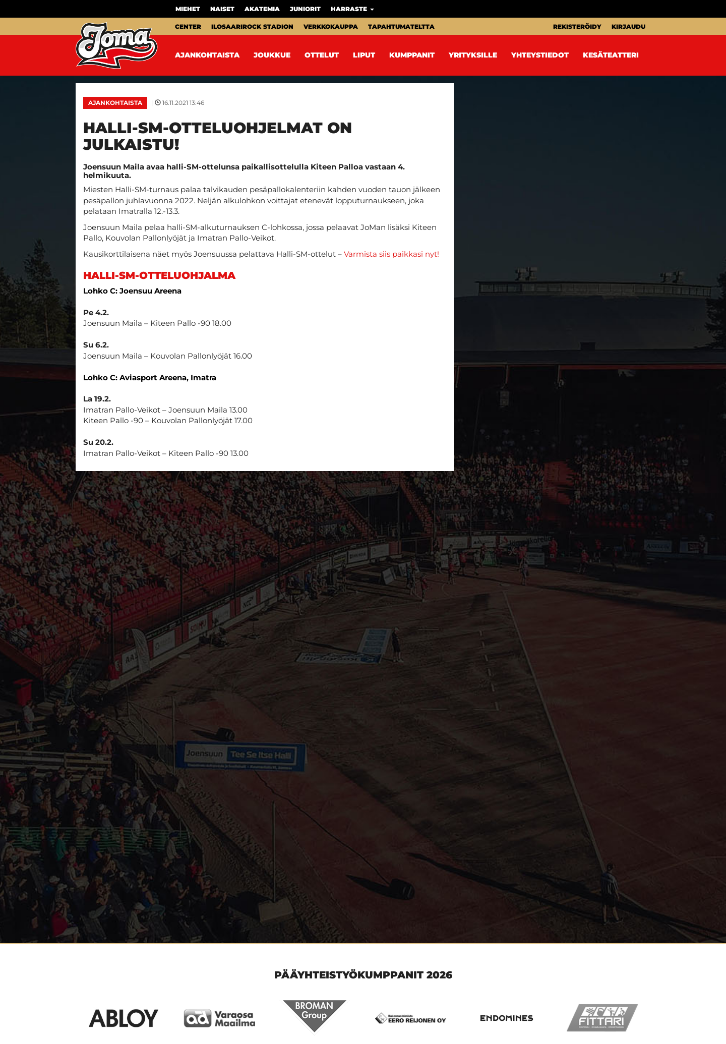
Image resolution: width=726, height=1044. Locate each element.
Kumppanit (412, 55)
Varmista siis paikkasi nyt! (391, 254)
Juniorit (305, 9)
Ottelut (322, 55)
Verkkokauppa (331, 26)
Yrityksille (473, 55)
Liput (364, 55)
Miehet (187, 9)
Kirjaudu (628, 26)
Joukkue (272, 55)
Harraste (352, 9)
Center (188, 26)
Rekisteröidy (577, 26)
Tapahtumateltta (401, 26)
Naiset (222, 9)
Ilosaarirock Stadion (252, 26)
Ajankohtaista (207, 55)
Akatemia (262, 9)
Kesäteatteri (611, 55)
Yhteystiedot (540, 55)
